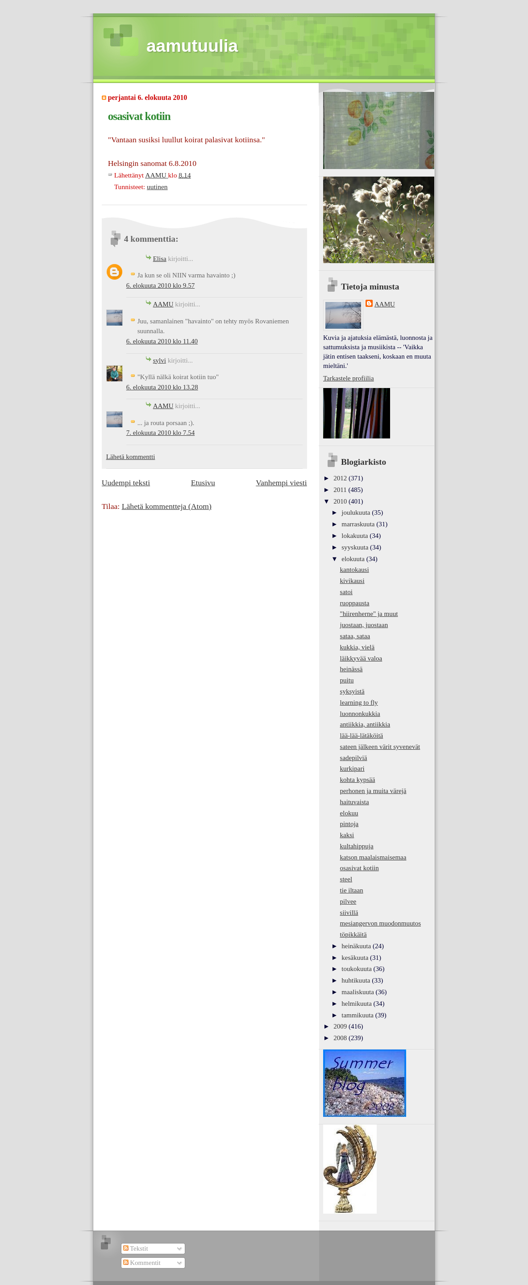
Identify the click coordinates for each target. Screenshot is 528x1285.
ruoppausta (355, 603)
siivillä (349, 912)
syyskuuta (355, 547)
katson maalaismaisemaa (373, 857)
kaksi (347, 835)
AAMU (163, 304)
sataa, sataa (355, 636)
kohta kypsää (357, 779)
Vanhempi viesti (281, 482)
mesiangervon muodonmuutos (380, 923)
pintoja (349, 823)
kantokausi (354, 569)
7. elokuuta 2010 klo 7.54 (160, 432)
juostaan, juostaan (364, 624)
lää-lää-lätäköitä (361, 735)
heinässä (351, 669)
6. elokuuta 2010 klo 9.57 (160, 285)
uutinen (157, 186)
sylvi (159, 360)
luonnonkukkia (360, 713)
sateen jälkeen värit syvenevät (380, 746)
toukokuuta (357, 968)
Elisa (159, 258)
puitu (347, 680)
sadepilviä (353, 757)
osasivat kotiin (359, 868)
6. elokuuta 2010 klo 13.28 (162, 387)
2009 (341, 1026)
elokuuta (353, 558)
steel (346, 879)
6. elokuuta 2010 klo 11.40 (162, 341)
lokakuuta (355, 535)
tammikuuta (358, 1015)
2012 (341, 478)
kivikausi (352, 580)
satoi (346, 591)
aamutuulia (192, 45)
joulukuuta (356, 512)
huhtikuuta (356, 980)
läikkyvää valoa (361, 658)
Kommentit (142, 1262)
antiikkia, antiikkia (365, 724)
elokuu (349, 813)
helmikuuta (357, 1003)
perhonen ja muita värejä (373, 790)
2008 (341, 1037)
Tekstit (135, 1248)
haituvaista (354, 802)
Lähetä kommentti (130, 456)
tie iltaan (351, 890)
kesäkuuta (355, 957)
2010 (341, 501)
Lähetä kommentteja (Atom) (167, 506)
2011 (340, 489)
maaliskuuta (358, 992)
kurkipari (352, 768)
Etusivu (203, 482)
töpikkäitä (353, 934)
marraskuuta (358, 524)
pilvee (348, 901)
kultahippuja (357, 846)
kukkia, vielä (357, 647)
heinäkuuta (357, 946)
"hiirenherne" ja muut (369, 613)
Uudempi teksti (126, 482)
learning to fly (359, 702)
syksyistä (352, 691)
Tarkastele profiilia (348, 378)
